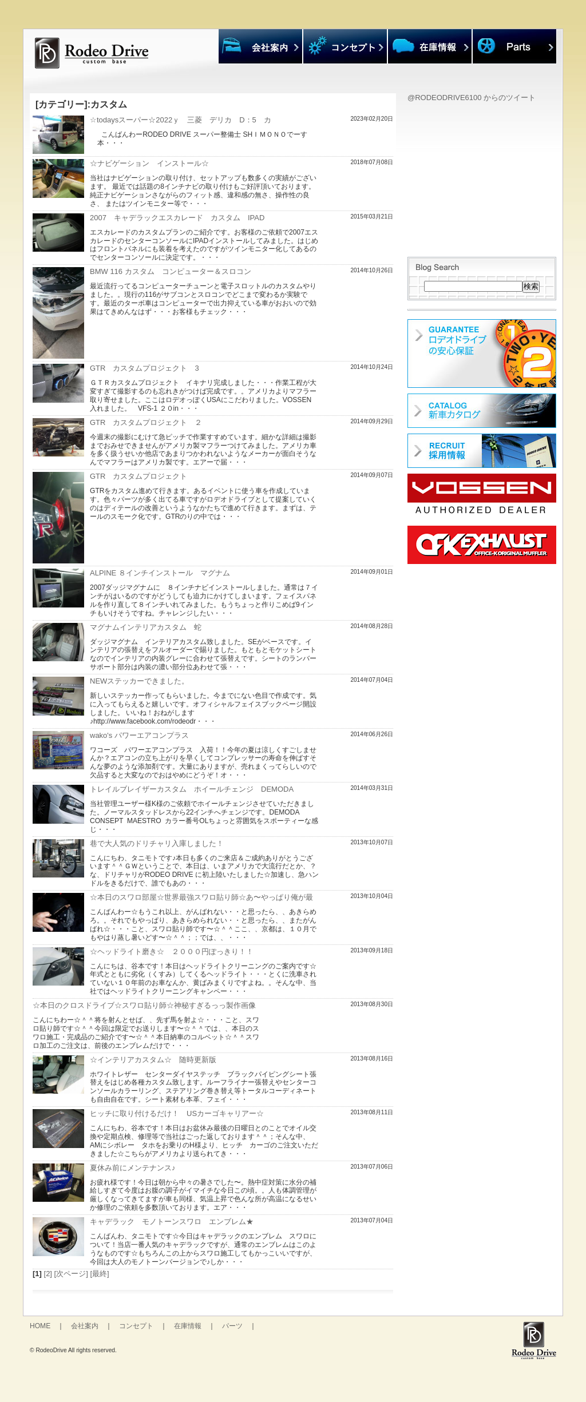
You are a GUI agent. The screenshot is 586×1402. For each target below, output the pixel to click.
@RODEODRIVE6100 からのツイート (471, 97)
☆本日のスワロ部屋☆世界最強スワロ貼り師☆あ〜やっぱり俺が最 (201, 897)
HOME (40, 1326)
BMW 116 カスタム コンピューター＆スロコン (170, 271)
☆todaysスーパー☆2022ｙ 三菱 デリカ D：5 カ (180, 120)
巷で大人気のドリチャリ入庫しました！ (157, 843)
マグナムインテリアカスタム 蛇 (145, 627)
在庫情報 (187, 1326)
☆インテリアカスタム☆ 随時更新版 (153, 1059)
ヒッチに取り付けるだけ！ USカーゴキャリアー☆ (177, 1113)
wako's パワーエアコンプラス (139, 735)
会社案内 (84, 1326)
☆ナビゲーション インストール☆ (149, 163)
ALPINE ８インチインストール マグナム (160, 573)
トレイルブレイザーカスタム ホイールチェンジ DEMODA (192, 789)
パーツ (232, 1326)
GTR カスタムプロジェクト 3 (144, 368)
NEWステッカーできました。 (139, 681)
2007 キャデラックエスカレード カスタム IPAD (177, 217)
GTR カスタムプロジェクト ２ (146, 422)
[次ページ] (71, 1273)
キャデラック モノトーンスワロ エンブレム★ (172, 1221)
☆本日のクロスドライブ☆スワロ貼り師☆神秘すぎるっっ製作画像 (144, 1005)
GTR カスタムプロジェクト (138, 476)
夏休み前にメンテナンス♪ (133, 1167)
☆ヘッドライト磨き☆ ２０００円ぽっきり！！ (172, 951)
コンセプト (136, 1326)
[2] (48, 1273)
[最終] (99, 1273)
